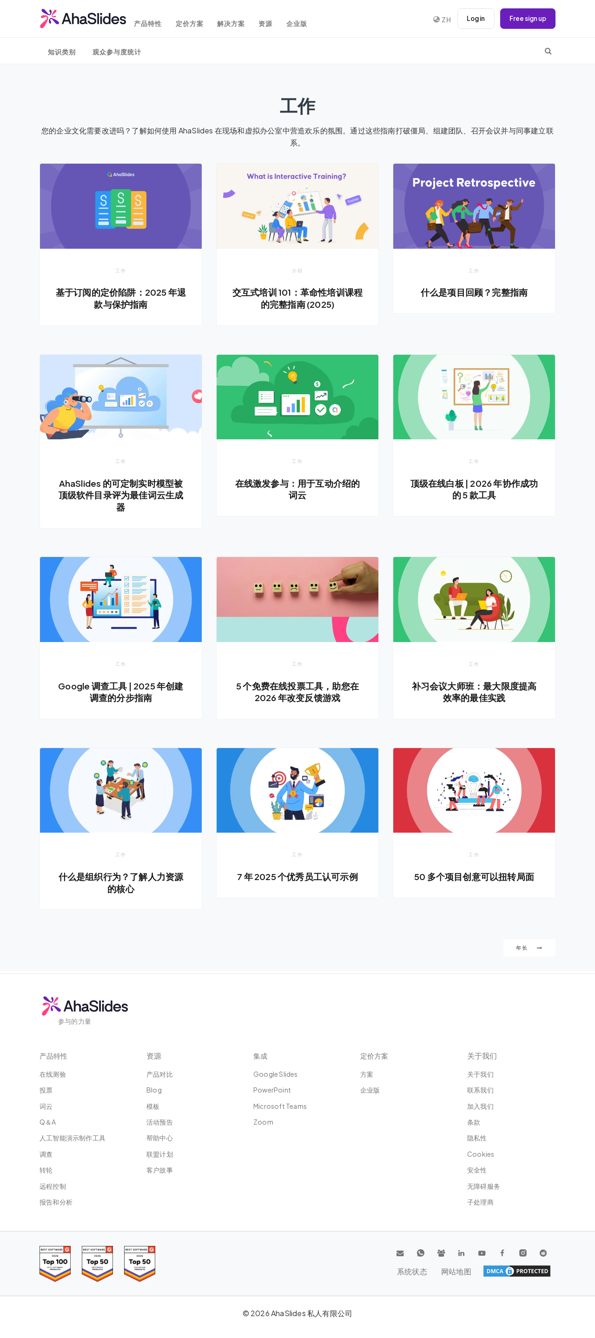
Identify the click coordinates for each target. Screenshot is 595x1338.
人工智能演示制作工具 (73, 1137)
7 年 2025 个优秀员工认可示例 (297, 877)
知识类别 (62, 52)
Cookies (480, 1154)
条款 (473, 1122)
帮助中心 (159, 1137)
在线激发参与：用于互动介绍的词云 (298, 489)
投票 (46, 1090)
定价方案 (200, 20)
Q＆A (48, 1122)
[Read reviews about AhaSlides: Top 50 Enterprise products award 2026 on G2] (139, 1264)
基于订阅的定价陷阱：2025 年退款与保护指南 (121, 298)
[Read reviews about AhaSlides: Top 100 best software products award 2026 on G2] (55, 1264)
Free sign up (526, 18)
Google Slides (275, 1074)
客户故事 (159, 1170)
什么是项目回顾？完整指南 (474, 292)
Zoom (263, 1122)
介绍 (297, 270)
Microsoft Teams (280, 1106)
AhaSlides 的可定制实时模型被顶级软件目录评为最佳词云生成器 (121, 495)
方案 (366, 1074)
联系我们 (480, 1090)
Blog (154, 1090)
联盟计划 (159, 1154)
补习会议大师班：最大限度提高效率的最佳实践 (474, 692)
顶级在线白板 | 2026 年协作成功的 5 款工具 (474, 489)
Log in (472, 18)
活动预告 (159, 1122)
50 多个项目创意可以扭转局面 (474, 877)
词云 (46, 1106)
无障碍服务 (483, 1186)
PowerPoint (272, 1090)
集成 (260, 1055)
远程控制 (53, 1186)
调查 (46, 1154)
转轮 (46, 1170)
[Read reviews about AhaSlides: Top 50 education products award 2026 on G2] (97, 1264)
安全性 (477, 1170)
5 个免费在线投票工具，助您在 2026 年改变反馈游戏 (297, 692)
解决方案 (245, 20)
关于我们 (480, 1074)
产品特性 (156, 20)
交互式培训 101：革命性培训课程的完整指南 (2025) (297, 298)
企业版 (316, 20)
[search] (548, 50)
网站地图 (533, 1271)
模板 (152, 1106)
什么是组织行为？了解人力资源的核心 (121, 883)
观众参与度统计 (117, 52)
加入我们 (480, 1106)
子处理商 (480, 1202)
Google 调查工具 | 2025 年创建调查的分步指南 (120, 692)
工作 (120, 270)
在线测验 (53, 1074)
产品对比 (159, 1074)
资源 (283, 20)
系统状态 (492, 1271)
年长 (529, 950)
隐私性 (477, 1137)
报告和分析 (56, 1202)
